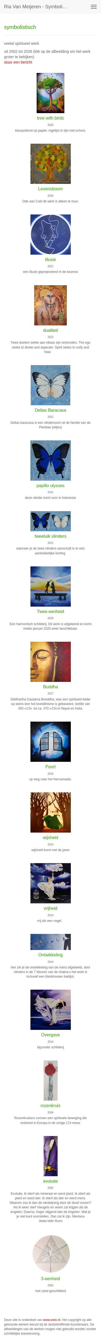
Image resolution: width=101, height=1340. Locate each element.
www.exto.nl (51, 1320)
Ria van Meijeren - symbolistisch (38, 6)
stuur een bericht (18, 62)
